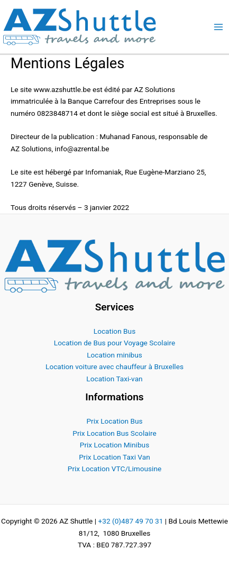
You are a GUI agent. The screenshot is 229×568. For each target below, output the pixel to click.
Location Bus (114, 331)
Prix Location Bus (114, 421)
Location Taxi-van (114, 378)
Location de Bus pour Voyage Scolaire (114, 342)
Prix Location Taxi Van (114, 457)
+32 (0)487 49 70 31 (130, 521)
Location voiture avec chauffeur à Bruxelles (114, 366)
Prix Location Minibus (114, 445)
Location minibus (114, 355)
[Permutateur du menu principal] (219, 27)
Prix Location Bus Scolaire (114, 433)
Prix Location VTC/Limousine (114, 468)
